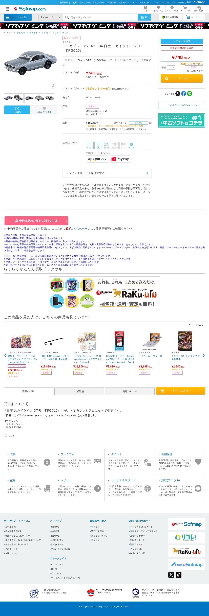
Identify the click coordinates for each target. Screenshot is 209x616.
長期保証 (166, 454)
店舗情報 (112, 2)
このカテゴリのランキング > (182, 105)
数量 (168, 67)
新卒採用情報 (57, 544)
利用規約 (64, 2)
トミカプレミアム (60, 32)
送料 (13, 454)
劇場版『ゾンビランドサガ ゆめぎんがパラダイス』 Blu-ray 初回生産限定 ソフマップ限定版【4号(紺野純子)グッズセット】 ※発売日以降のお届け (22, 359)
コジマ (54, 569)
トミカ (45, 32)
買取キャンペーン (99, 536)
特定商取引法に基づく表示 (17, 536)
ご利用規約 (10, 527)
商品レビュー (130, 391)
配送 (13, 480)
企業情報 (55, 536)
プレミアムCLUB (161, 2)
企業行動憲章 (57, 540)
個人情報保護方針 (13, 531)
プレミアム (67, 454)
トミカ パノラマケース (150, 356)
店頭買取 (95, 540)
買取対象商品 (97, 531)
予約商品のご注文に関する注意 (38, 220)
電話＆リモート (137, 540)
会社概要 (55, 531)
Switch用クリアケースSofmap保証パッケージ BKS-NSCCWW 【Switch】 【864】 (120, 359)
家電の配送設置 (137, 553)
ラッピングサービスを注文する (85, 173)
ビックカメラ (57, 564)
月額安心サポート (138, 536)
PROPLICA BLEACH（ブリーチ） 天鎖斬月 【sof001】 (55, 358)
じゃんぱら (56, 573)
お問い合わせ (178, 2)
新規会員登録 (170, 17)
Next (203, 355)
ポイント (116, 454)
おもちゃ (21, 32)
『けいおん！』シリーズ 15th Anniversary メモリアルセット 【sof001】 (87, 359)
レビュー (66, 480)
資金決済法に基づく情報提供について (23, 540)
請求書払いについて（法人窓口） (134, 2)
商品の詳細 (28, 391)
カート (191, 17)
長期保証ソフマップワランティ (145, 531)
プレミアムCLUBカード (141, 527)
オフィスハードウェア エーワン (66, 578)
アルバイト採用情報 (60, 549)
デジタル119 (136, 549)
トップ (9, 32)
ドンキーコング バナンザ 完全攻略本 (186, 358)
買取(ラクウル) (170, 480)
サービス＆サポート (95, 2)
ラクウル (95, 527)
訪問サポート (136, 544)
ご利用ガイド (77, 2)
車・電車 (33, 32)
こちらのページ (80, 228)
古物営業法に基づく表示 (16, 544)
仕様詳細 (79, 391)
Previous (5, 355)
